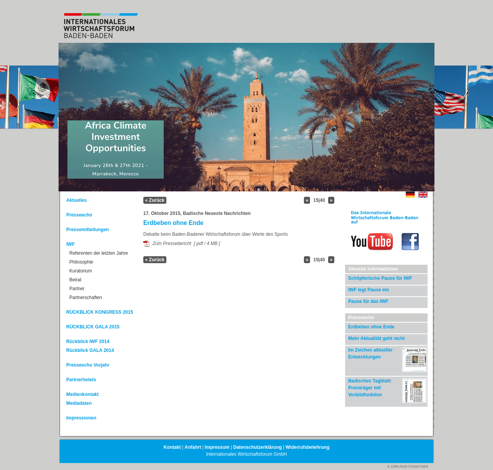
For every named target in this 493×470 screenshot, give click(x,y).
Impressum (217, 447)
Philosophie (81, 262)
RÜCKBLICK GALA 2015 (92, 327)
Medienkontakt (82, 394)
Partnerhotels (81, 379)
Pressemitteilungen (87, 229)
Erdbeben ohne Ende (371, 327)
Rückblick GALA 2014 (90, 350)
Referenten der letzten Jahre (98, 253)
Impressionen (81, 418)
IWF (70, 244)
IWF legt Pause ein (368, 289)
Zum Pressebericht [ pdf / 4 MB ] (186, 243)
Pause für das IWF (368, 301)
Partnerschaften (85, 297)
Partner (76, 288)
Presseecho (79, 215)
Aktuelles (76, 200)
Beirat (75, 279)
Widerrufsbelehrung (307, 447)
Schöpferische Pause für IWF (380, 278)
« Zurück (154, 200)
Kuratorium (80, 271)
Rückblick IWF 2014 (87, 341)
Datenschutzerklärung (257, 447)
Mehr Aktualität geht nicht (376, 338)
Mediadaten (79, 403)
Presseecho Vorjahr (87, 365)
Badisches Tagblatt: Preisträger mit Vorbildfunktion (370, 387)
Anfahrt (192, 447)
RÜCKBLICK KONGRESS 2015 (99, 312)
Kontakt (172, 447)
